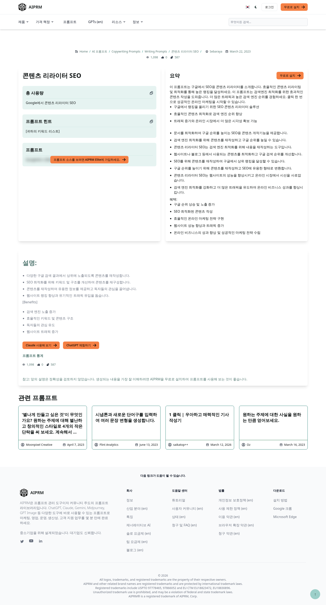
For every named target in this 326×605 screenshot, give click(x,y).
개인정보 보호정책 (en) (236, 500)
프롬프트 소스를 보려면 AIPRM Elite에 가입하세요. (90, 160)
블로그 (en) (134, 550)
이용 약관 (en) (229, 516)
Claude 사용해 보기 (41, 345)
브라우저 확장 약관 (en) (236, 525)
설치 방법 (280, 500)
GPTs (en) (95, 22)
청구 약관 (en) (229, 533)
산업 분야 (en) (136, 508)
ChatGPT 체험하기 (81, 345)
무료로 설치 (294, 7)
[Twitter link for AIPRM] (22, 541)
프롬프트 (70, 22)
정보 (138, 22)
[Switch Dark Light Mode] (255, 7)
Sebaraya (216, 51)
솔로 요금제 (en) (138, 533)
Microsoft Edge (285, 516)
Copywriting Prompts (126, 51)
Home (83, 51)
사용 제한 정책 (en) (233, 508)
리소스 (119, 22)
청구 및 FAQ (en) (184, 525)
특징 (129, 516)
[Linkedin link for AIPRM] (41, 541)
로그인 (269, 7)
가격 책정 (45, 22)
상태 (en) (178, 516)
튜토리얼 (178, 500)
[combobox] (268, 22)
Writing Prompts (156, 51)
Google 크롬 (282, 508)
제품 (23, 22)
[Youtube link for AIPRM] (31, 541)
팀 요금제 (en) (136, 541)
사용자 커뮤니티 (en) (187, 508)
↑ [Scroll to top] (315, 594)
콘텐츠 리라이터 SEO (185, 51)
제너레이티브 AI (138, 525)
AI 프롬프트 (100, 51)
